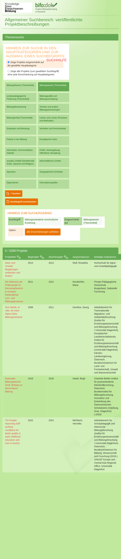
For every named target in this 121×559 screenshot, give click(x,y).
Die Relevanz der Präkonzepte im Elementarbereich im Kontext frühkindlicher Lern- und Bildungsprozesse (14, 291)
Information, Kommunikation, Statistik (20, 151)
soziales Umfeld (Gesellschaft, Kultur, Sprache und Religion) (21, 162)
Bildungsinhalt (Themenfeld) (20, 117)
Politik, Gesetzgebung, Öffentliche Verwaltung (50, 151)
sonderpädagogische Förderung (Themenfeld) (18, 97)
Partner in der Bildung (17, 139)
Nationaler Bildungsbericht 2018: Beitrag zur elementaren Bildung (14, 385)
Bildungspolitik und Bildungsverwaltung (49, 97)
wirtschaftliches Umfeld (50, 161)
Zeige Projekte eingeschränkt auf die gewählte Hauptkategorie (26, 64)
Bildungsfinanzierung (16, 107)
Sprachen (11, 172)
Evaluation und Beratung (18, 128)
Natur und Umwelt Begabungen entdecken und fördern (12, 269)
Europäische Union (48, 139)
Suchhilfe (56, 60)
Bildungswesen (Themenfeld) (53, 85)
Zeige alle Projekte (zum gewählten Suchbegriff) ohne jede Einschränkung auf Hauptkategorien (33, 73)
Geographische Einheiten (51, 172)
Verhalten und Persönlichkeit (53, 128)
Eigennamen (12, 182)
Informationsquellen (49, 182)
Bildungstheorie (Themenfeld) (20, 85)
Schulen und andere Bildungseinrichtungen (50, 108)
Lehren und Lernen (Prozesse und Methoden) (53, 119)
